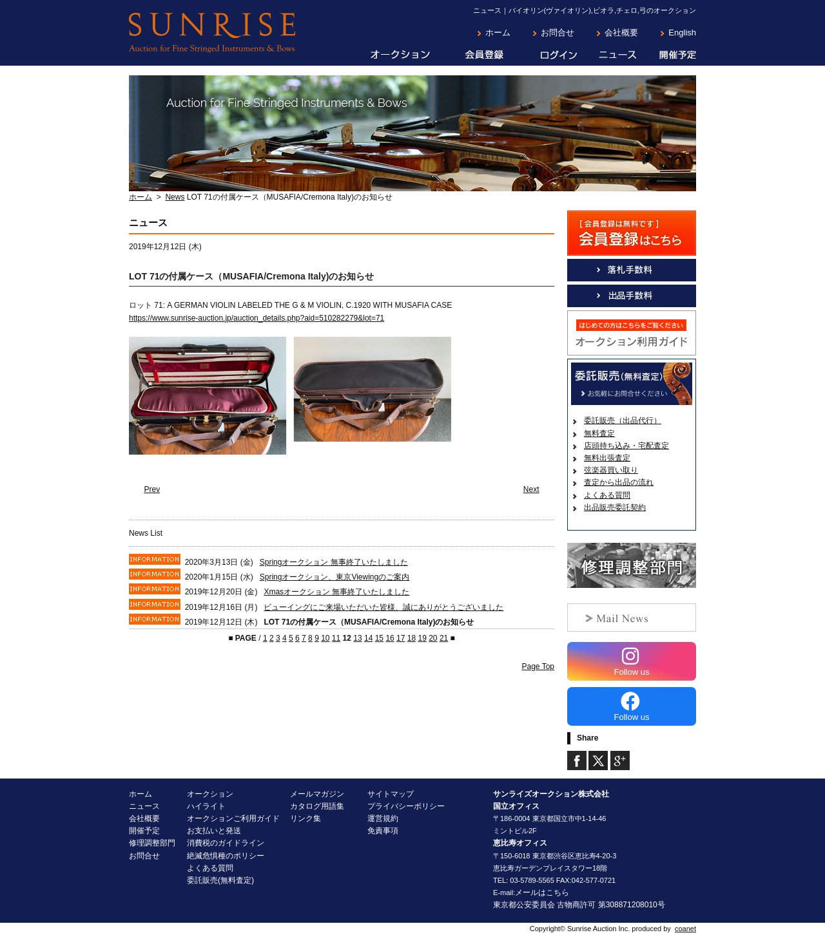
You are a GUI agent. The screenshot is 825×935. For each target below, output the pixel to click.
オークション (391, 55)
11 (336, 638)
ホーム (497, 32)
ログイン (548, 55)
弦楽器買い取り (611, 470)
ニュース (607, 55)
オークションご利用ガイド (233, 818)
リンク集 (305, 818)
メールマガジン (317, 793)
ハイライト (206, 806)
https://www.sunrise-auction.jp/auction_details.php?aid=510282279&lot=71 (256, 318)
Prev (152, 489)
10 (325, 638)
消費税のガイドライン (225, 842)
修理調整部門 (152, 842)
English (682, 32)
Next (531, 489)
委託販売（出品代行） (622, 420)
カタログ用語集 (317, 806)
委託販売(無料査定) (220, 880)
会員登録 (475, 55)
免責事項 (382, 830)
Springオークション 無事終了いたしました (334, 562)
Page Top (538, 666)
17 (400, 638)
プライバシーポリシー (406, 806)
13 (357, 638)
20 (433, 638)
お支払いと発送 (214, 830)
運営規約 (382, 818)
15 (379, 638)
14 (368, 638)
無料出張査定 (607, 457)
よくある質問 (607, 495)
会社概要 (621, 32)
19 (422, 638)
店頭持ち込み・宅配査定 (626, 445)
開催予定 (666, 55)
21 (444, 638)
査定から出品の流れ (619, 482)
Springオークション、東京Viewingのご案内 (335, 576)
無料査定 (599, 433)
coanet (685, 928)
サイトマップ (390, 793)
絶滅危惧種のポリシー (225, 855)
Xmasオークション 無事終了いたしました (336, 591)
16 (389, 638)
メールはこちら (542, 892)
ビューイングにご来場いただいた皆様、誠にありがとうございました (383, 607)
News (174, 197)
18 (411, 638)
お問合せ (557, 32)
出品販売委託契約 (615, 507)
